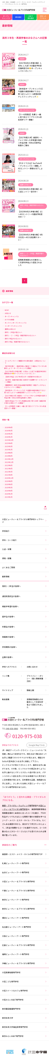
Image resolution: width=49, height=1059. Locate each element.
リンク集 (12, 676)
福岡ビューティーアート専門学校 (24, 954)
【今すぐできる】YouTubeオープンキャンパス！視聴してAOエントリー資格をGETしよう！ (30, 167)
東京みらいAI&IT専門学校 (24, 1036)
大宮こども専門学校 (24, 981)
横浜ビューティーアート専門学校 (24, 918)
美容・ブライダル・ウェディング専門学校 (19, 805)
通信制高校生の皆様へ (24, 596)
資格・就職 (24, 558)
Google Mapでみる (37, 745)
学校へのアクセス (43, 17)
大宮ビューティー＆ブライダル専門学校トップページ (24, 520)
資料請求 (18, 17)
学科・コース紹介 (24, 540)
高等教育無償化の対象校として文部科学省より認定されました (30, 262)
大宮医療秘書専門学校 (24, 972)
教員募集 (12, 699)
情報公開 (37, 690)
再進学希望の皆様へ (24, 606)
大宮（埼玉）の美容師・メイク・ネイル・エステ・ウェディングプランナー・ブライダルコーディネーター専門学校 (23, 3)
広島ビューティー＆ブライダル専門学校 (24, 945)
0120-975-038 (27, 736)
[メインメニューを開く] (45, 10)
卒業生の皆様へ (24, 626)
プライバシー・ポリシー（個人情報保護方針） (37, 678)
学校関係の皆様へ (24, 647)
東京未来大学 (24, 1018)
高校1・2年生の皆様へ (24, 586)
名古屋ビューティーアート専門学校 (24, 927)
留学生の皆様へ (24, 616)
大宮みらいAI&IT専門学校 (24, 999)
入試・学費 (24, 549)
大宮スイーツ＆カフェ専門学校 (24, 990)
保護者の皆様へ (24, 637)
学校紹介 (24, 531)
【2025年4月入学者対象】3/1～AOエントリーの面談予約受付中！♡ (30, 214)
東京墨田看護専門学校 (24, 1008)
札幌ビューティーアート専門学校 (24, 863)
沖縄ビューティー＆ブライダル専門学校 (24, 963)
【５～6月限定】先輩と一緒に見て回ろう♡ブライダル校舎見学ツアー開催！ (30, 117)
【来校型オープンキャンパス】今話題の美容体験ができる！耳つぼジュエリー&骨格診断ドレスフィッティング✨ (30, 92)
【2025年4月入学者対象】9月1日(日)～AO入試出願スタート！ (30, 237)
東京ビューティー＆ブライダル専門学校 (24, 908)
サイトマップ (12, 690)
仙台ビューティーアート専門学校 (24, 872)
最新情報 (24, 576)
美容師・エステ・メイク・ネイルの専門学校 (24, 854)
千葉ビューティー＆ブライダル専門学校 (24, 890)
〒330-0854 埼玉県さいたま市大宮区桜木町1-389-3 (23, 725)
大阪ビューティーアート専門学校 (24, 936)
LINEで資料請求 (31, 17)
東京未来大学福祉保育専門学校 (24, 1027)
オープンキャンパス (6, 17)
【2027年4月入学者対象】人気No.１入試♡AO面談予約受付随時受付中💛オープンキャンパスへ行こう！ (30, 67)
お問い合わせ (37, 666)
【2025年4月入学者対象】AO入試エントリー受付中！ (30, 190)
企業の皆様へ (24, 657)
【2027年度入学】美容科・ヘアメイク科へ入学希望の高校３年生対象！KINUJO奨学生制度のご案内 (30, 141)
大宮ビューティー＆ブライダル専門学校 (24, 881)
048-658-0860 (12, 728)
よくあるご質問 (24, 567)
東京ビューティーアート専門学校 (24, 899)
